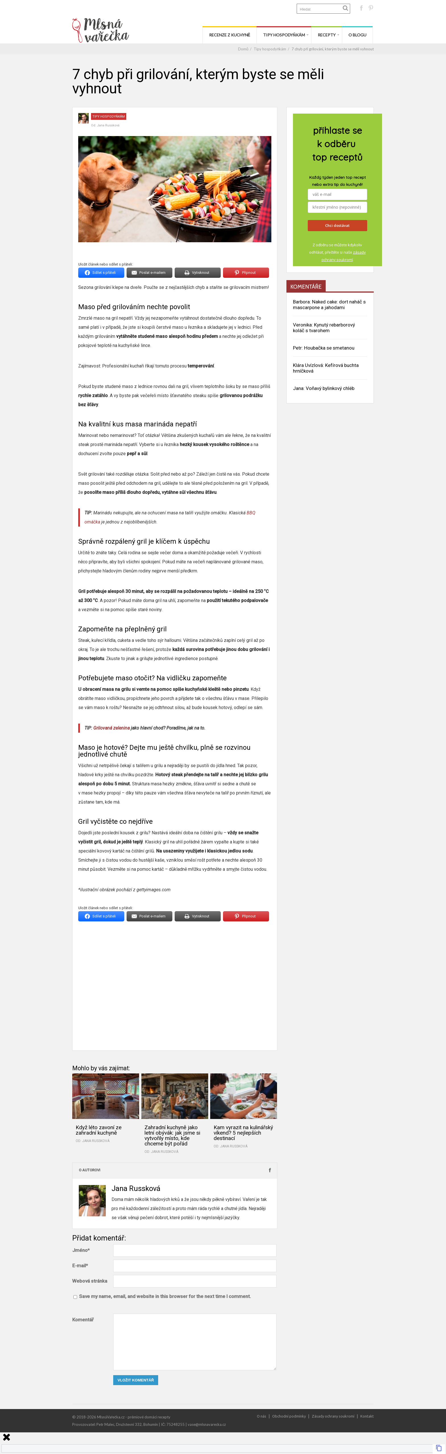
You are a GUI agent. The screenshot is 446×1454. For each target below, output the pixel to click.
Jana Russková (108, 125)
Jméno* (81, 1250)
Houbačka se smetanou (329, 348)
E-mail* (80, 1265)
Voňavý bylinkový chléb (330, 388)
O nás (261, 1416)
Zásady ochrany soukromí (333, 1416)
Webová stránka (89, 1281)
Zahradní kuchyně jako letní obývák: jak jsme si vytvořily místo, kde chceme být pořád (172, 1135)
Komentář (83, 1319)
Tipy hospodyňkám (284, 34)
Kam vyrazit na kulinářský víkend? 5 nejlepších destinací (243, 1132)
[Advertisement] (174, 984)
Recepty (327, 34)
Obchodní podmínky (289, 1416)
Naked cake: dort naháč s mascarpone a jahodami (329, 304)
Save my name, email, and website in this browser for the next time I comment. (165, 1296)
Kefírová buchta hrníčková (326, 368)
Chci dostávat (337, 225)
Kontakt (367, 1416)
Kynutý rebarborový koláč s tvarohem (324, 327)
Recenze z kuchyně (229, 34)
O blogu (357, 34)
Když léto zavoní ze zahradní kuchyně (98, 1130)
